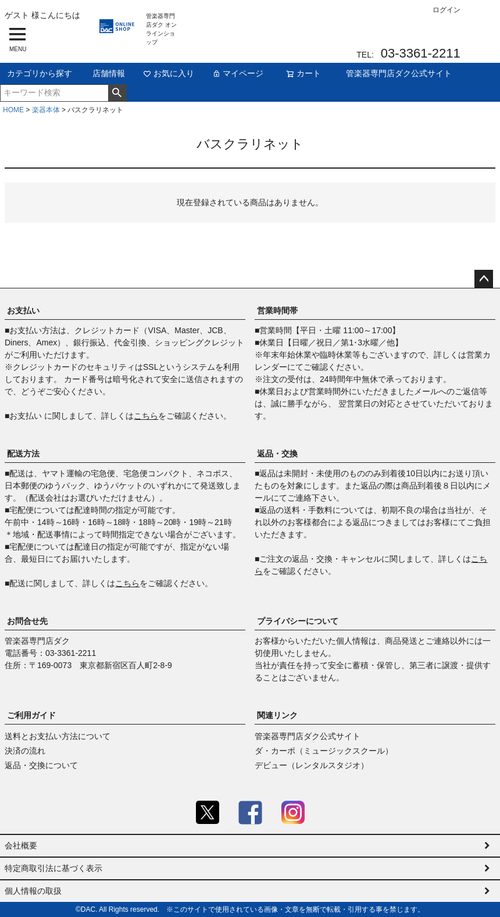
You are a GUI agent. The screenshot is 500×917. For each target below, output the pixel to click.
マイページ (237, 73)
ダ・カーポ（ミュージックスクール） (324, 750)
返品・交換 (277, 453)
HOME (13, 110)
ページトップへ (483, 279)
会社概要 (21, 845)
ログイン (446, 10)
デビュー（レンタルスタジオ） (312, 765)
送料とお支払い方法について (57, 736)
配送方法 (23, 453)
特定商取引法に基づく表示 (53, 868)
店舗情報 (108, 73)
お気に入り (168, 73)
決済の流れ (25, 750)
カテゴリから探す (39, 73)
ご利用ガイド (31, 715)
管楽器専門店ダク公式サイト (399, 73)
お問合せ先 (27, 621)
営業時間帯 (277, 310)
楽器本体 (46, 110)
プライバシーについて (297, 621)
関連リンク (277, 715)
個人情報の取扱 (33, 890)
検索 (117, 93)
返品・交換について (41, 765)
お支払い (23, 310)
